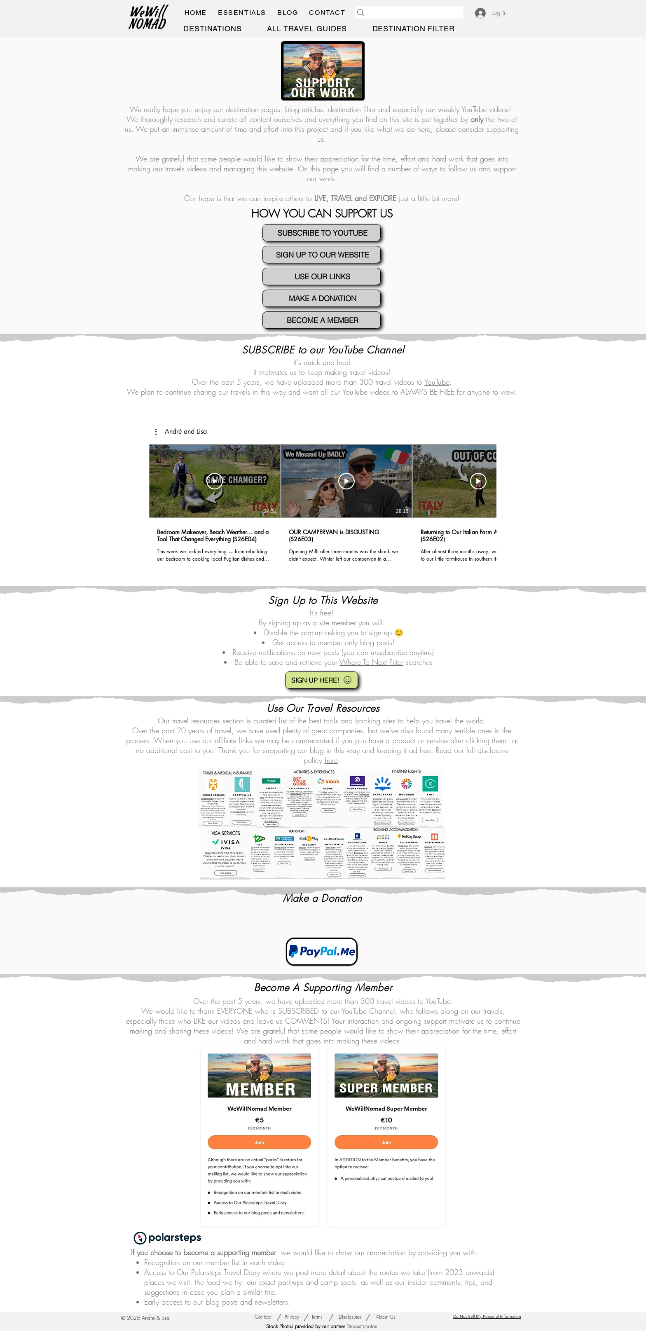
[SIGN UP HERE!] (321, 680)
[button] (242, 13)
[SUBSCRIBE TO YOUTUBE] (321, 232)
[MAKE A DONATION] (321, 298)
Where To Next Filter (371, 662)
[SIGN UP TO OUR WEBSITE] (321, 254)
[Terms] (317, 1317)
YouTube (474, 109)
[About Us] (385, 1317)
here (331, 760)
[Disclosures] (350, 1317)
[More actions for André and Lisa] (181, 431)
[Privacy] (292, 1317)
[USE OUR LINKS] (321, 276)
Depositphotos (361, 1326)
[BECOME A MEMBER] (321, 320)
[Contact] (263, 1317)
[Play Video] (214, 481)
